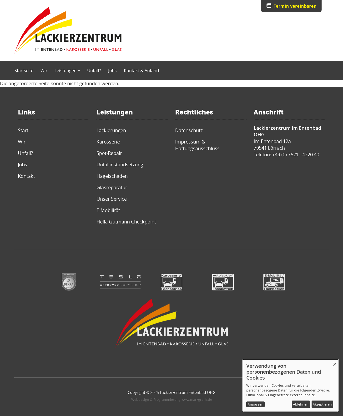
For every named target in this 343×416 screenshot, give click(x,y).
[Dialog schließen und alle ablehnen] (334, 362)
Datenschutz (189, 130)
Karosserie (108, 142)
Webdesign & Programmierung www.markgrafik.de (171, 399)
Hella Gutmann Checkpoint (126, 221)
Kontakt (26, 176)
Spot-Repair (109, 153)
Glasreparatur (111, 187)
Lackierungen (111, 130)
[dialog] (290, 385)
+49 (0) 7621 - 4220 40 (295, 154)
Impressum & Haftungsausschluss (197, 145)
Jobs (112, 70)
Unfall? (94, 70)
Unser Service (111, 199)
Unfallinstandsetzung (119, 164)
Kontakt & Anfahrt (141, 70)
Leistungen (67, 70)
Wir (43, 70)
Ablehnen (300, 404)
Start (23, 130)
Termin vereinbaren (295, 6)
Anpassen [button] (255, 404)
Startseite (24, 70)
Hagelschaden (112, 176)
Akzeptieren (322, 404)
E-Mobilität (108, 210)
